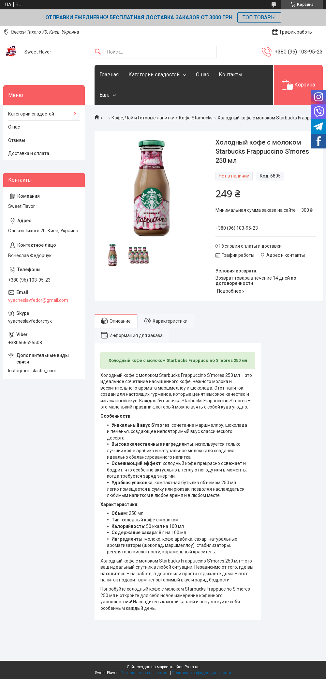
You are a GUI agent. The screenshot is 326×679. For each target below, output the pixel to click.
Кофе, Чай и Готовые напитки (142, 117)
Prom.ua (192, 667)
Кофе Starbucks (196, 117)
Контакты (231, 74)
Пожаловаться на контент (145, 673)
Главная (109, 74)
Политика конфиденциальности (201, 673)
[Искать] (97, 52)
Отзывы (16, 140)
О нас (202, 74)
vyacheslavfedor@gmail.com (38, 300)
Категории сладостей (154, 74)
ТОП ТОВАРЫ (259, 17)
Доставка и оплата (28, 153)
